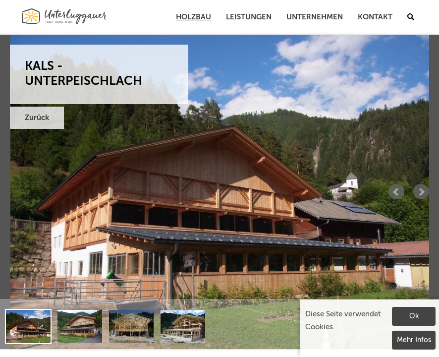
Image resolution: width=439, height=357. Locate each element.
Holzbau (193, 17)
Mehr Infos (414, 340)
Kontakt (375, 17)
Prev (396, 192)
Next (421, 192)
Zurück (37, 117)
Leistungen (249, 17)
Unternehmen (314, 17)
